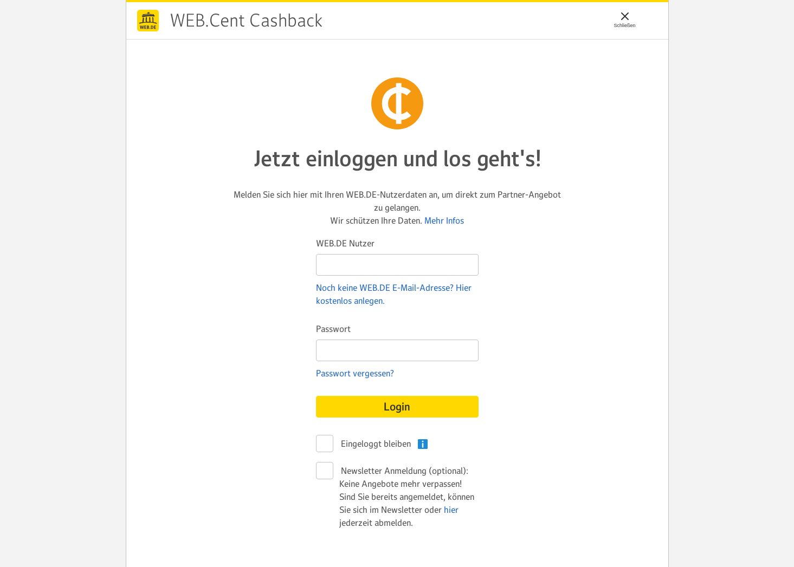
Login (397, 407)
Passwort (333, 328)
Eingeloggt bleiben (375, 444)
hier (451, 509)
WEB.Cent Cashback (148, 20)
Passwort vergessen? (355, 373)
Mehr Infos (444, 220)
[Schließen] (624, 16)
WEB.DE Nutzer (345, 243)
